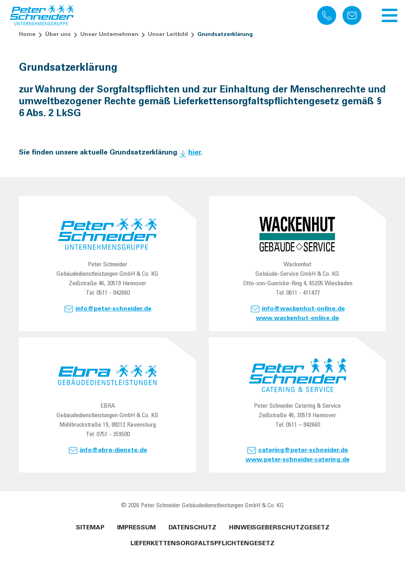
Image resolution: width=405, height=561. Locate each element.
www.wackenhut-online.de (297, 318)
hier (194, 152)
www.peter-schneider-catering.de (298, 460)
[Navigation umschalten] (389, 15)
